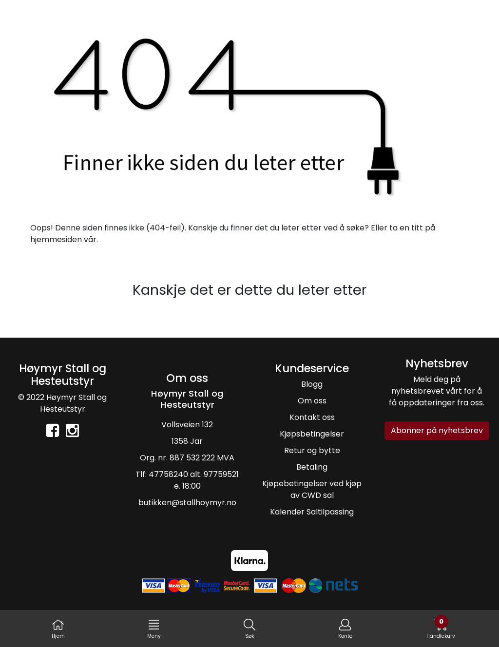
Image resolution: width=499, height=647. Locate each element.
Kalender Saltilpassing (312, 511)
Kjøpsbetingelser (312, 433)
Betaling (311, 467)
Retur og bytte (312, 450)
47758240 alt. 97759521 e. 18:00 (194, 480)
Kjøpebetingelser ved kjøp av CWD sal (312, 489)
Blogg (312, 384)
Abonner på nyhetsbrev (437, 430)
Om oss (312, 400)
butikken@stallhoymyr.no (187, 502)
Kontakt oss (312, 417)
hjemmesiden (56, 239)
